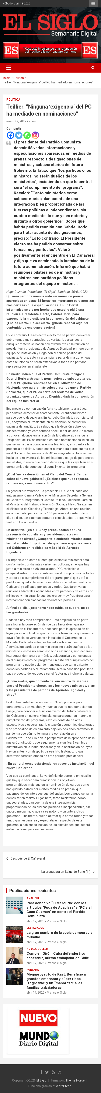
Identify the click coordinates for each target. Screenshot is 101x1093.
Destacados (35, 927)
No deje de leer (37, 948)
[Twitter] (18, 135)
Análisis (33, 898)
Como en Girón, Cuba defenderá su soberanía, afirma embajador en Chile (58, 955)
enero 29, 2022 (16, 121)
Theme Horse (75, 1080)
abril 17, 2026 (35, 921)
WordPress (63, 1086)
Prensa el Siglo (57, 921)
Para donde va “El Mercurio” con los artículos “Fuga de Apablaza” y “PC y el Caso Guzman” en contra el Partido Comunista (59, 909)
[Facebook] (10, 135)
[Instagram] (35, 135)
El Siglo (41, 1080)
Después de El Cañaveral (28, 858)
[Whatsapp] (27, 135)
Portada (33, 969)
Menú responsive (93, 3)
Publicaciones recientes (32, 890)
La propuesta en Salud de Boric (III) (65, 872)
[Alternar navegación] (8, 68)
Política (13, 99)
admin (33, 121)
